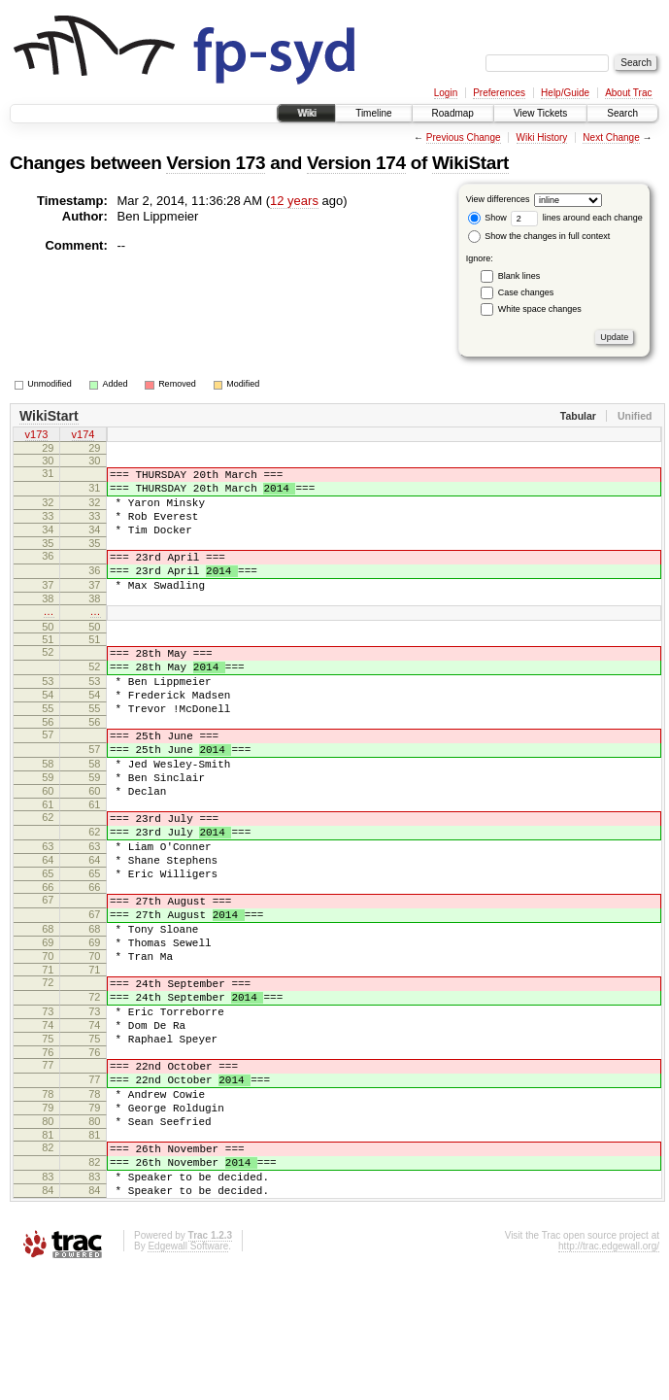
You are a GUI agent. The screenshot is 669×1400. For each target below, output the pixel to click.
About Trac (628, 92)
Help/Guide (565, 92)
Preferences (499, 92)
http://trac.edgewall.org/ (608, 1374)
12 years (294, 200)
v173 (37, 436)
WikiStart (470, 163)
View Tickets (540, 113)
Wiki (306, 113)
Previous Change (463, 137)
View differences (498, 199)
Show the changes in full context (539, 236)
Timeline (373, 113)
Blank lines (519, 276)
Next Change (611, 137)
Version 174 (356, 163)
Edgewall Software (188, 1374)
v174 (83, 436)
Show (487, 217)
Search (622, 113)
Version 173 (215, 163)
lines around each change (577, 217)
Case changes (526, 292)
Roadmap (453, 113)
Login (445, 92)
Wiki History (542, 137)
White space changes (540, 309)
